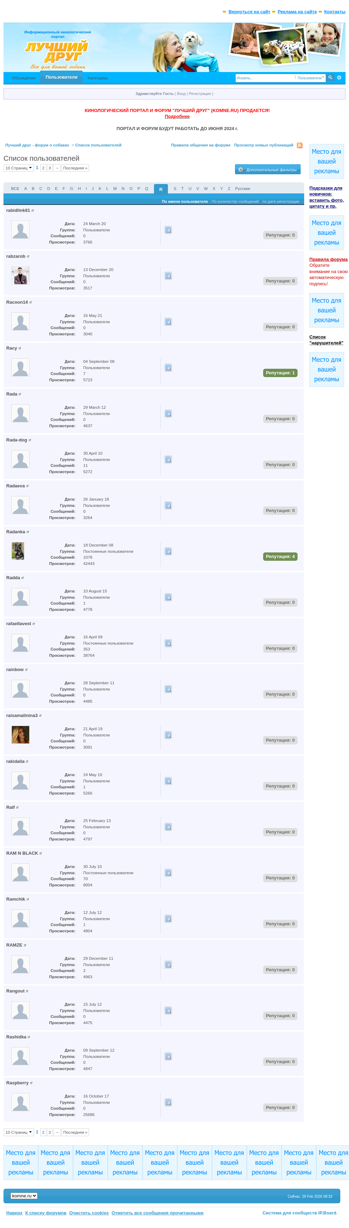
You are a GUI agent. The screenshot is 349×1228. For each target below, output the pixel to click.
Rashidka (16, 1036)
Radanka (15, 531)
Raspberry (17, 1082)
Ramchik (15, 899)
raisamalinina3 (22, 715)
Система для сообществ (289, 1212)
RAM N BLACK (22, 853)
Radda (13, 577)
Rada (11, 394)
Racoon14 (17, 302)
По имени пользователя (185, 201)
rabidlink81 (18, 210)
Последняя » (75, 168)
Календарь (98, 77)
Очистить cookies (89, 1212)
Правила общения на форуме (200, 145)
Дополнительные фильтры (267, 170)
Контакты (335, 11)
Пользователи (62, 77)
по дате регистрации (280, 201)
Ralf (10, 807)
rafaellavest (18, 623)
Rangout (15, 991)
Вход (181, 93)
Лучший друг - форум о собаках (37, 145)
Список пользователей (98, 145)
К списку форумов (46, 1212)
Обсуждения (23, 77)
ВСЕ (15, 188)
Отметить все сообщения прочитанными (158, 1212)
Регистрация (200, 93)
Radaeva (15, 485)
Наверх (14, 1212)
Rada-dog (16, 439)
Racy (11, 348)
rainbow (15, 669)
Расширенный (339, 77)
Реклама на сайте (297, 11)
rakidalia (15, 761)
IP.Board (327, 1212)
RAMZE (14, 945)
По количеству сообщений (235, 201)
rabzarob (15, 256)
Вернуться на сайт (249, 11)
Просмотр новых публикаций (263, 145)
